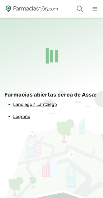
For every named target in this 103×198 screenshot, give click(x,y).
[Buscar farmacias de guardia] (80, 9)
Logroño (21, 116)
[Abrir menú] (95, 9)
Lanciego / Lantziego (35, 104)
